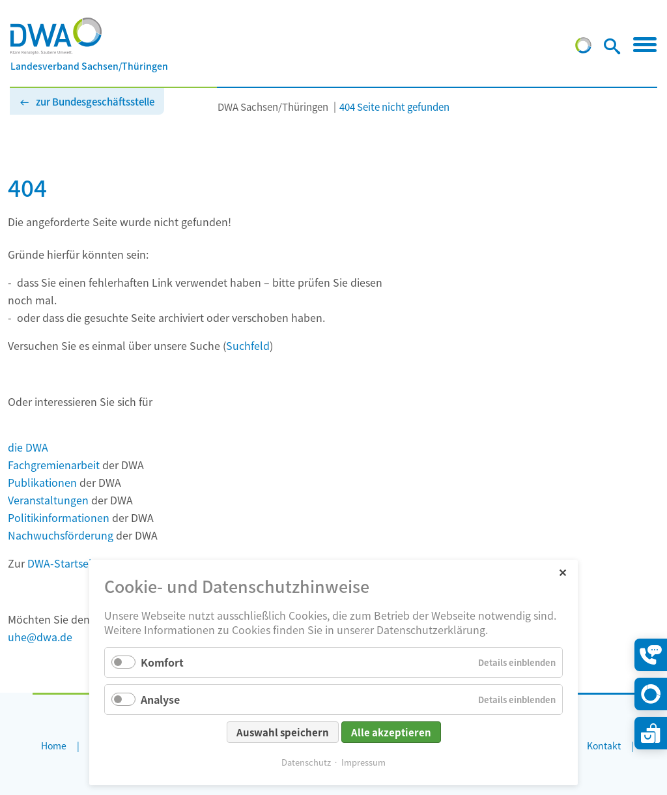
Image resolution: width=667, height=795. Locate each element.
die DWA (28, 447)
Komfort (162, 662)
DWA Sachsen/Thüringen (273, 106)
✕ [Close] (562, 571)
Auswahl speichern (282, 732)
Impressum (363, 762)
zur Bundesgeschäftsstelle (95, 101)
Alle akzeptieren (391, 732)
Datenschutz (306, 762)
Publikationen (42, 482)
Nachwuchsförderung (60, 535)
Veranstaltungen (48, 500)
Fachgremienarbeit (54, 464)
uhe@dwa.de (40, 636)
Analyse (160, 699)
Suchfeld (248, 345)
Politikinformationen (58, 517)
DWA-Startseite (64, 563)
